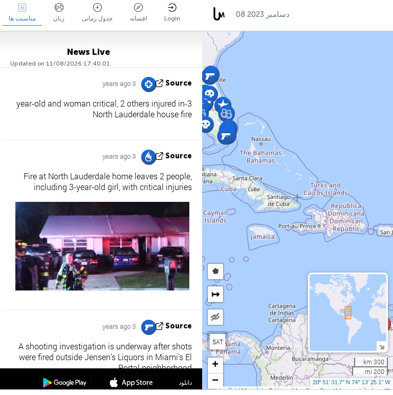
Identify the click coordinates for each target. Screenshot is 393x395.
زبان (58, 12)
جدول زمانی (97, 12)
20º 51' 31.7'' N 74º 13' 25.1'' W (351, 382)
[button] (210, 76)
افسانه (138, 12)
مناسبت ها (22, 12)
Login (172, 12)
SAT (217, 342)
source (178, 83)
